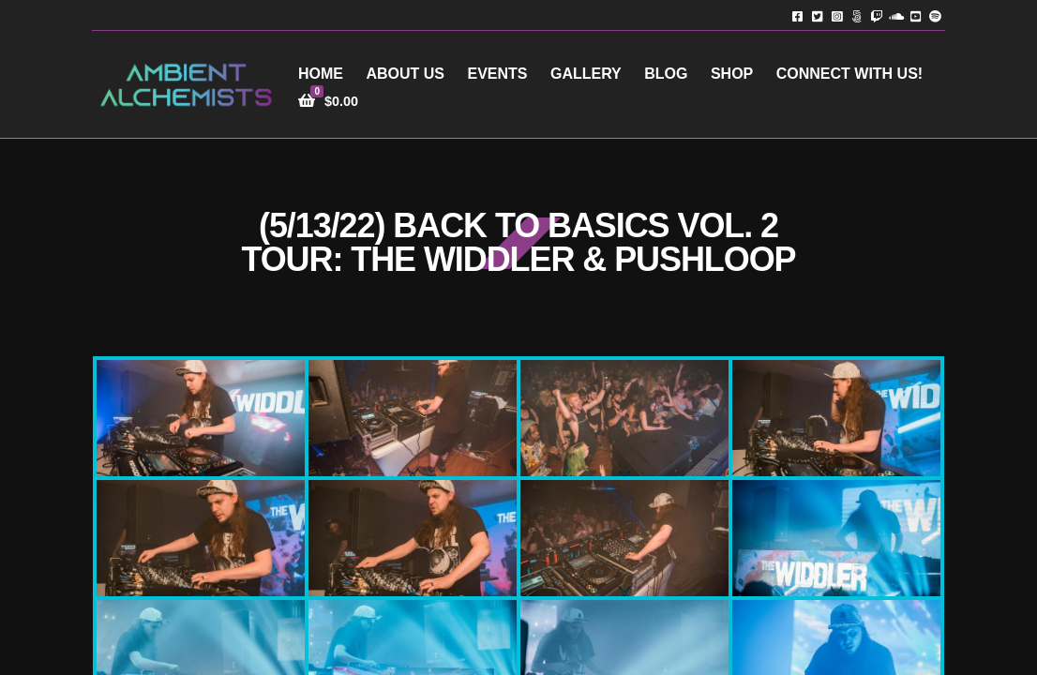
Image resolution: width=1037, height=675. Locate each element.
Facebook (797, 15)
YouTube (915, 15)
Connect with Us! (849, 74)
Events (497, 74)
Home (320, 74)
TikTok (856, 15)
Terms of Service (861, 646)
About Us (405, 74)
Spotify (935, 15)
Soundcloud (896, 15)
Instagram (837, 15)
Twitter (817, 15)
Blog (665, 74)
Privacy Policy (744, 646)
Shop (732, 74)
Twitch (876, 15)
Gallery (586, 74)
